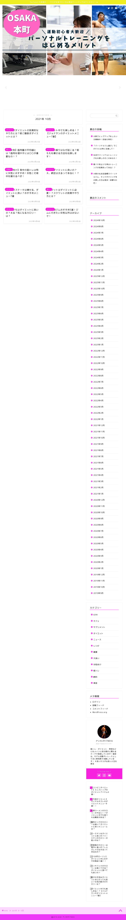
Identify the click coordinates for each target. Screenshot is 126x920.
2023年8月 (98, 301)
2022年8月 (98, 375)
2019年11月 (99, 580)
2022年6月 (98, 388)
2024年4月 (98, 251)
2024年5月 (98, 245)
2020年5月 (98, 543)
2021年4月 (98, 475)
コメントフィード (100, 708)
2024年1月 (98, 270)
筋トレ (96, 670)
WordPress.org (99, 712)
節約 (95, 677)
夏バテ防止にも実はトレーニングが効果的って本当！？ (105, 166)
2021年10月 (99, 437)
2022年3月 (98, 407)
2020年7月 (98, 531)
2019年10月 (99, 587)
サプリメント (99, 627)
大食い (96, 658)
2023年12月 (99, 276)
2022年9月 (98, 369)
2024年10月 (99, 220)
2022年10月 (99, 363)
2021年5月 (98, 469)
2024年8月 (98, 226)
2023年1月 (98, 344)
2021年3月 (98, 481)
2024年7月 (98, 232)
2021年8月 (98, 450)
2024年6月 (98, 239)
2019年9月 (98, 593)
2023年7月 (98, 307)
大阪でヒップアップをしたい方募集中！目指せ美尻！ (105, 138)
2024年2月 (98, 264)
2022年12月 (99, 350)
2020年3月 (98, 556)
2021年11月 (99, 431)
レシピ (96, 646)
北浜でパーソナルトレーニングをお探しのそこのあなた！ (105, 156)
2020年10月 (99, 512)
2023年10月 (99, 288)
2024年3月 (98, 257)
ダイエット (98, 633)
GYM (95, 614)
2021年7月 (98, 456)
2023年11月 (99, 282)
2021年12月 (99, 425)
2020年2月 (98, 562)
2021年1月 (98, 493)
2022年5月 (98, 394)
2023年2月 (98, 338)
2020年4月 (98, 549)
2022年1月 (98, 419)
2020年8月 (98, 525)
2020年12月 (99, 500)
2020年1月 (98, 568)
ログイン (96, 702)
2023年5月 (98, 319)
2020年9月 (98, 518)
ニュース (97, 639)
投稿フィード (98, 705)
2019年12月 (99, 574)
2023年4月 (98, 326)
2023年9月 (98, 295)
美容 (95, 683)
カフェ (96, 621)
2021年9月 (98, 444)
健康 (95, 652)
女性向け (97, 664)
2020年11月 (99, 506)
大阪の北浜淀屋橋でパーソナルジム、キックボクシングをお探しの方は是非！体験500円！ (105, 178)
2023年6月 (98, 313)
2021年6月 (98, 462)
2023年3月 (98, 332)
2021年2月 (98, 487)
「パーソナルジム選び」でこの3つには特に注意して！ (105, 147)
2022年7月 (98, 382)
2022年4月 (98, 400)
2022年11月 (99, 357)
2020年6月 (98, 537)
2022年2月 (98, 413)
